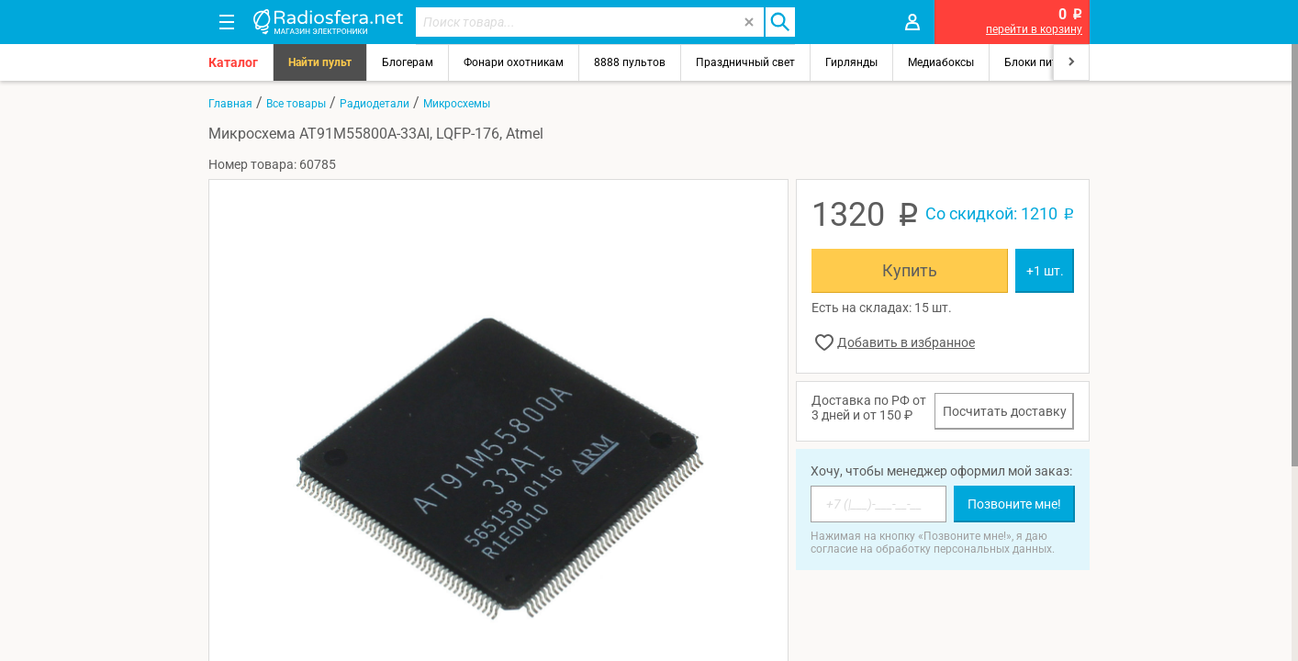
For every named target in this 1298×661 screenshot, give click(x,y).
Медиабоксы (941, 62)
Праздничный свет (745, 62)
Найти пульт (320, 62)
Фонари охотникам (514, 62)
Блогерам (407, 62)
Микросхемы (456, 103)
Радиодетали (374, 103)
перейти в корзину (1034, 29)
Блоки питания (1043, 62)
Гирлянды (851, 62)
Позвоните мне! (1014, 504)
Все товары (296, 103)
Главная (230, 103)
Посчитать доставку (1005, 411)
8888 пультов (630, 62)
